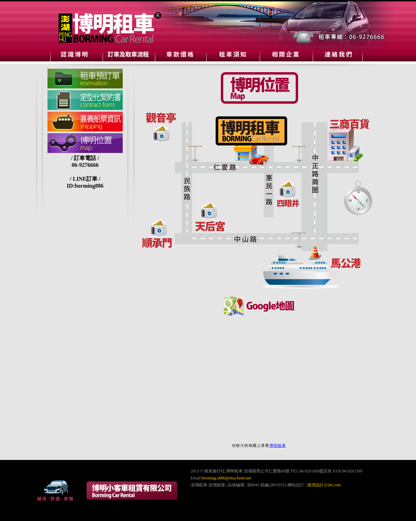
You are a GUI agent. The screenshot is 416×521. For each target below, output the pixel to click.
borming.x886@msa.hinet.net (226, 478)
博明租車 (277, 445)
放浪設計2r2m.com (324, 484)
